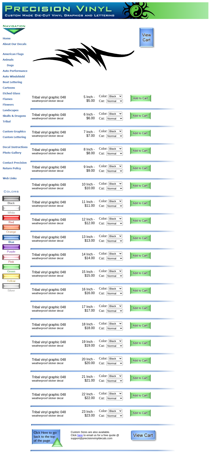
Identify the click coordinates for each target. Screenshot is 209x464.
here (80, 435)
